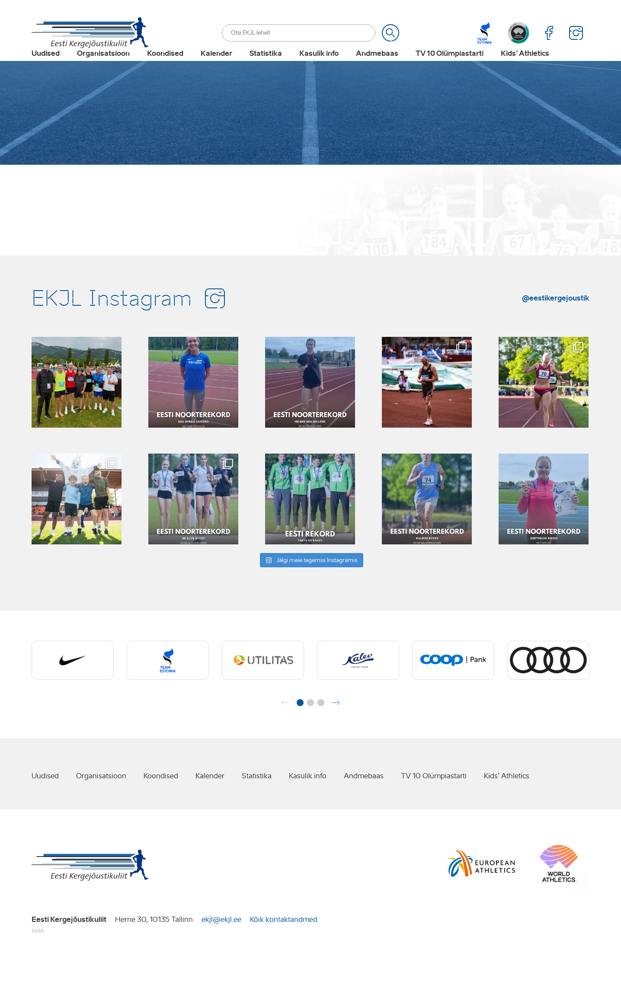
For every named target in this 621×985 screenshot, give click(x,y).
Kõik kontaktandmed (283, 946)
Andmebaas (377, 67)
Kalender (216, 67)
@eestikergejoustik (555, 324)
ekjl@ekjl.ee (221, 946)
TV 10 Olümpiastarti (449, 67)
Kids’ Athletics (525, 67)
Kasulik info (319, 67)
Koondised (165, 67)
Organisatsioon (103, 67)
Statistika (266, 67)
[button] (300, 729)
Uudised (46, 67)
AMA (38, 958)
